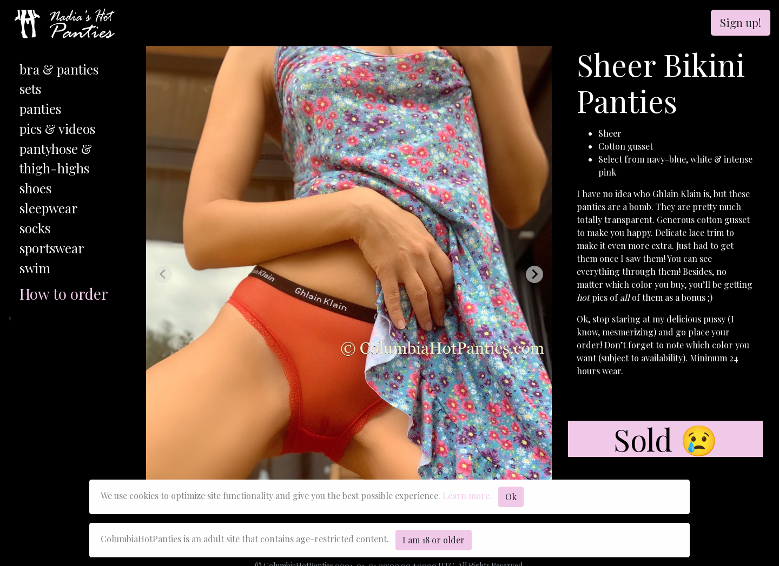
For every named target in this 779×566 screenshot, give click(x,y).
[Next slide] (534, 274)
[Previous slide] (163, 274)
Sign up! (740, 22)
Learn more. (467, 495)
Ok (511, 496)
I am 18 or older (433, 539)
